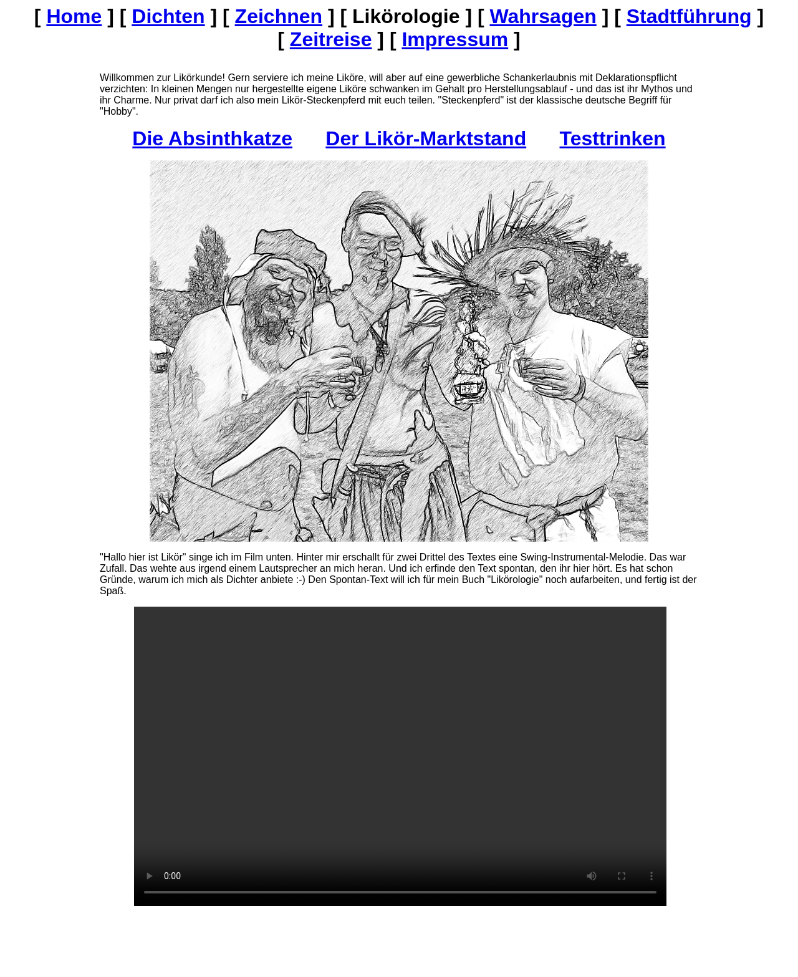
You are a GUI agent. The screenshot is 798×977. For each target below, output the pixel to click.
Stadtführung (689, 16)
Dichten (168, 16)
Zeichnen (278, 16)
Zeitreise (331, 39)
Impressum (454, 39)
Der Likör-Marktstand (425, 138)
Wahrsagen (542, 16)
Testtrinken (613, 138)
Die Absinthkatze (212, 138)
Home (74, 16)
